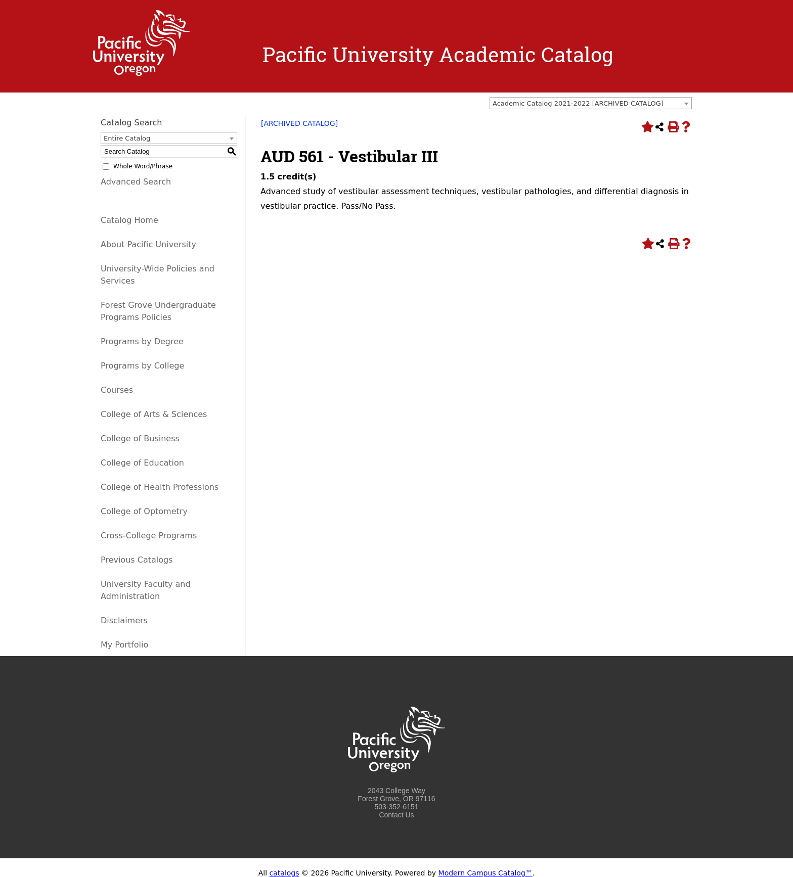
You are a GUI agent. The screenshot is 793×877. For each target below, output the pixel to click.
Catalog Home (129, 220)
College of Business (140, 438)
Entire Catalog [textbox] (127, 138)
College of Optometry (144, 511)
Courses (117, 390)
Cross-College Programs (149, 535)
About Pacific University (148, 244)
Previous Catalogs (136, 560)
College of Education (142, 463)
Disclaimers (124, 620)
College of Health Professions (159, 487)
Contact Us (396, 815)
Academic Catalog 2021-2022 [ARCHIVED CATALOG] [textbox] (578, 103)
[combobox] (591, 103)
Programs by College (142, 366)
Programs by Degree (142, 341)
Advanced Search (136, 182)
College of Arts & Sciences (154, 414)
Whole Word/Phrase (142, 166)
